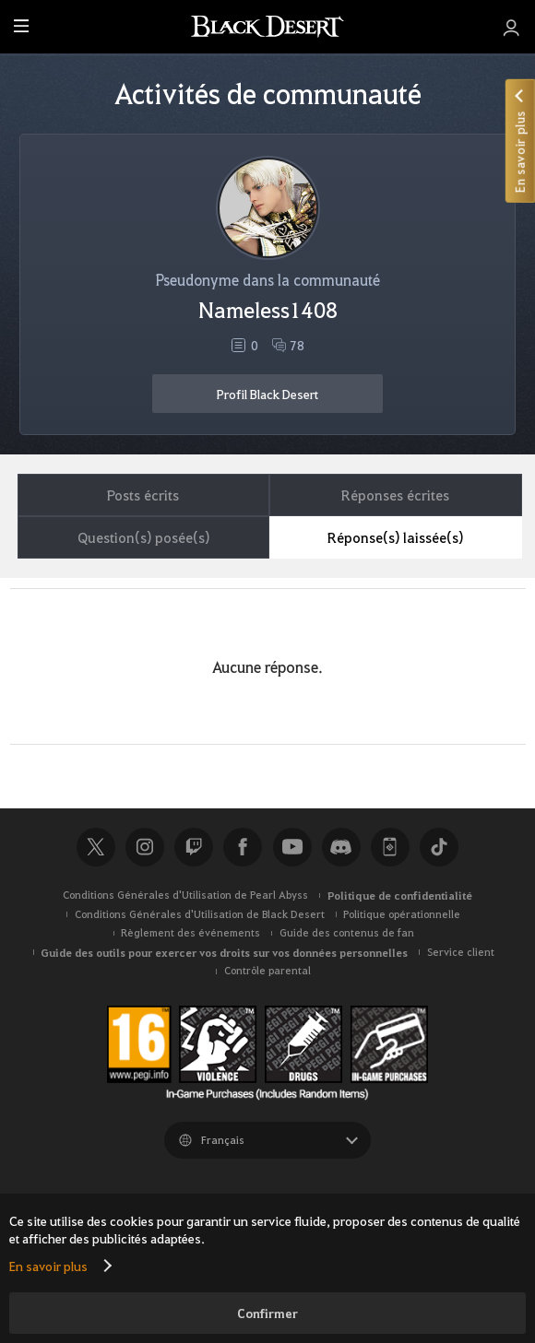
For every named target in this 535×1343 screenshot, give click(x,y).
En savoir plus (48, 1265)
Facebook (242, 847)
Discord (341, 847)
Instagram (144, 847)
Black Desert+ (390, 847)
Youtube (292, 847)
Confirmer (267, 1313)
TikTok (439, 847)
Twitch (193, 847)
